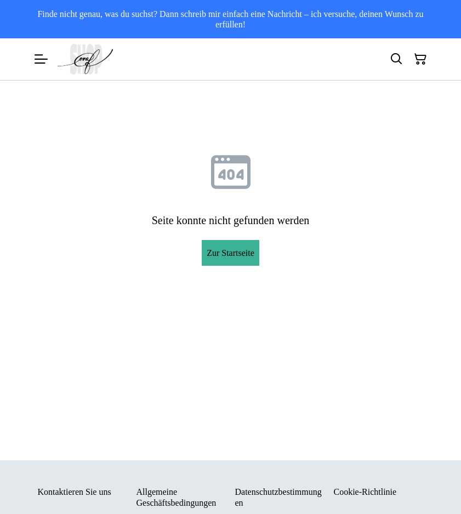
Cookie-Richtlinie (365, 491)
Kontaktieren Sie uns (74, 491)
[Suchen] (396, 59)
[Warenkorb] (420, 59)
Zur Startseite (230, 253)
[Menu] (41, 59)
